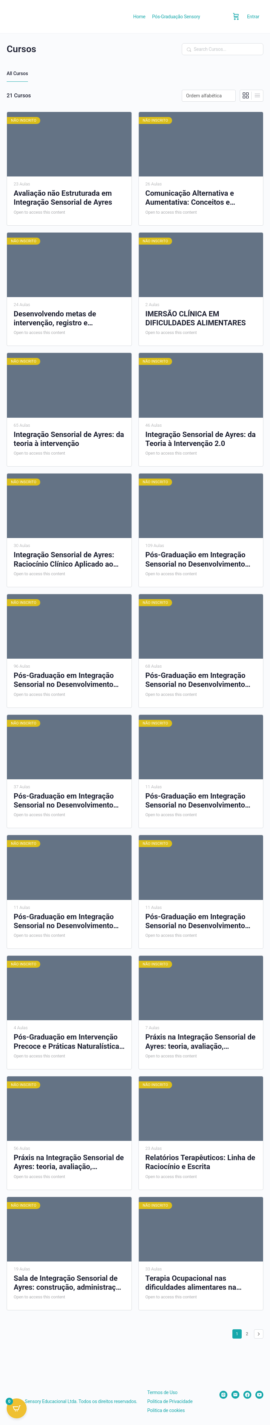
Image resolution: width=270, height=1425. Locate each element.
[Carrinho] (236, 16)
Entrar (253, 16)
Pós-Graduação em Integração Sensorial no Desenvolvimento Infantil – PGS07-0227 (195, 922)
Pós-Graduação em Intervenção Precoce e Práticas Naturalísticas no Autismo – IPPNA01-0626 (68, 1042)
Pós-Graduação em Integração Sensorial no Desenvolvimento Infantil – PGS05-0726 (195, 801)
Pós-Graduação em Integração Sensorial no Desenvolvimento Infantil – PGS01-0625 (195, 560)
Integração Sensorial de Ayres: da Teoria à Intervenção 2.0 (200, 439)
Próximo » (258, 1334)
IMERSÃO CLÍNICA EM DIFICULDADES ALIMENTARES (195, 318)
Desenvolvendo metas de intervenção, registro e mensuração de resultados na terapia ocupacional (62, 319)
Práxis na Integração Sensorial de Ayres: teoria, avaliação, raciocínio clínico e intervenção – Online (69, 1162)
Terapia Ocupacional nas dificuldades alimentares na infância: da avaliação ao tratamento (190, 1283)
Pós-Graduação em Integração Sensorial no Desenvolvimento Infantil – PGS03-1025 (195, 680)
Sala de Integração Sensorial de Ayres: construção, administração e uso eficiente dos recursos (69, 1283)
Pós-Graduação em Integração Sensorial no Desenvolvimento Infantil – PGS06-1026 (64, 922)
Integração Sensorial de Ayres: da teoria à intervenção (69, 439)
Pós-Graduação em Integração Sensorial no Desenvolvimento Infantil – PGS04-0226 (64, 801)
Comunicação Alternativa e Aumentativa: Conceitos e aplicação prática (189, 198)
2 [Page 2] (248, 1332)
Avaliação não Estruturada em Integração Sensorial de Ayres (63, 197)
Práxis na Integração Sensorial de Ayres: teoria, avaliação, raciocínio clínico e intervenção (200, 1042)
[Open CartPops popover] (17, 1408)
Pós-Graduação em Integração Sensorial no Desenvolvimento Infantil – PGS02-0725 (64, 680)
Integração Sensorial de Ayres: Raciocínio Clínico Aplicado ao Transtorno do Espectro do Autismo (64, 560)
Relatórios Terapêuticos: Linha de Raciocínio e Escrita (200, 1162)
